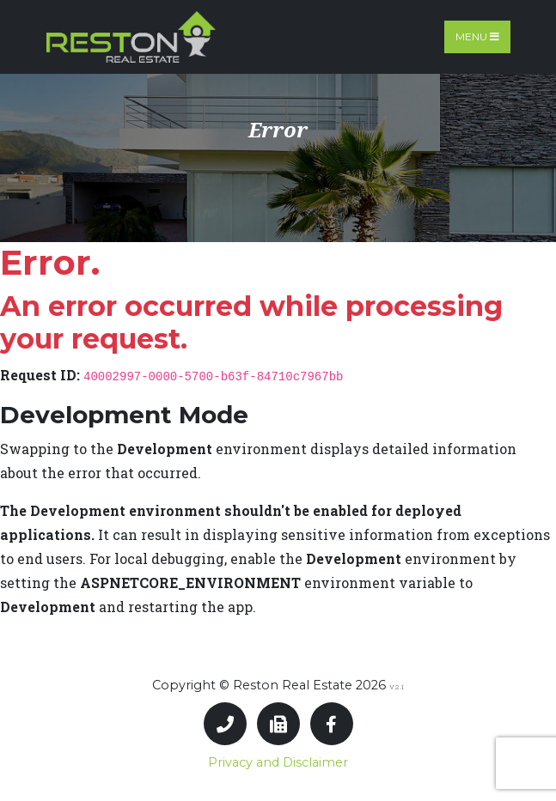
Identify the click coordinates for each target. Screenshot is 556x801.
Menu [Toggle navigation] (477, 36)
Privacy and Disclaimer (278, 762)
